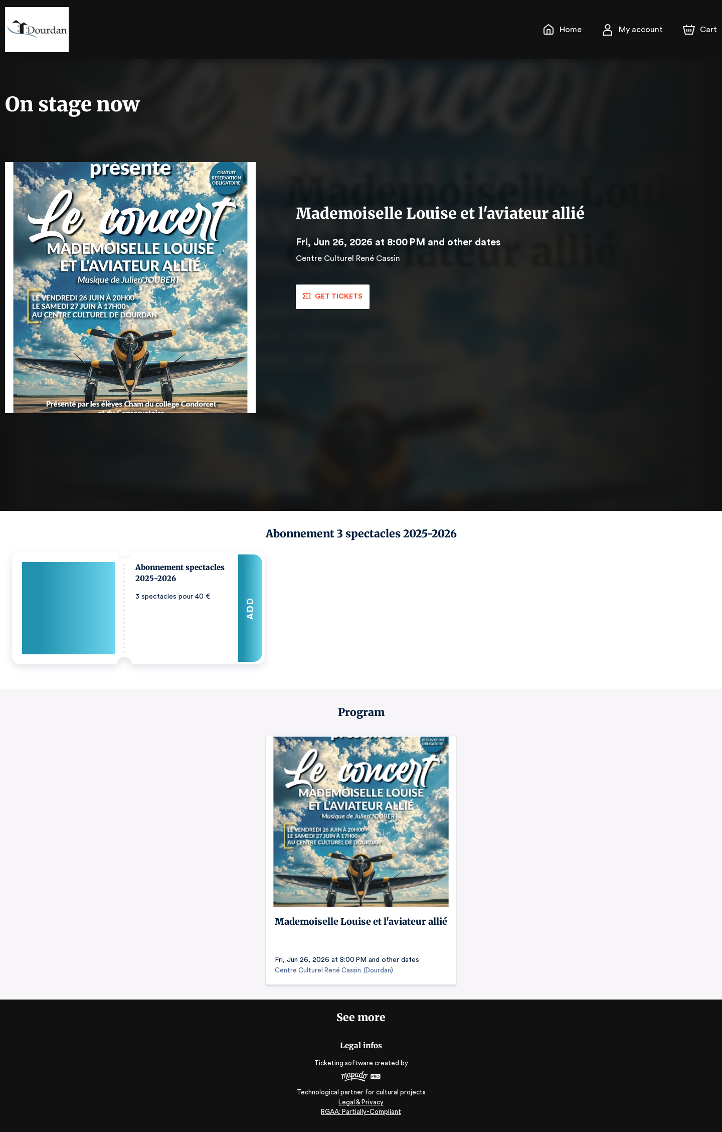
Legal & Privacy (361, 1102)
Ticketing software (345, 1063)
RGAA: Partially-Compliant (360, 1111)
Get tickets (332, 297)
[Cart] (701, 30)
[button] (138, 608)
